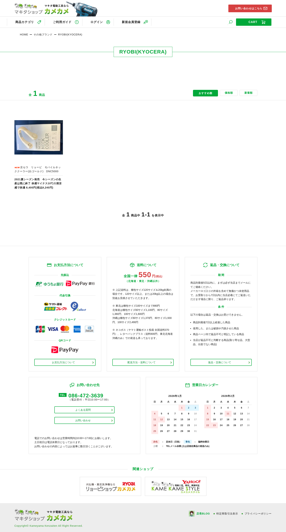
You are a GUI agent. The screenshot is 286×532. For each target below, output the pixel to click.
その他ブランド (43, 33)
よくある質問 (83, 409)
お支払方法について (63, 361)
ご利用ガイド (62, 21)
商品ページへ (38, 150)
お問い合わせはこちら (247, 8)
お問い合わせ (83, 420)
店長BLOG (203, 512)
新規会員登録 (134, 21)
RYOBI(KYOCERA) (70, 33)
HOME (24, 33)
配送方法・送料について (141, 361)
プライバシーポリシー (258, 512)
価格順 (226, 92)
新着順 (248, 92)
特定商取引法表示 (227, 512)
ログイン (98, 21)
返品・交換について (219, 361)
